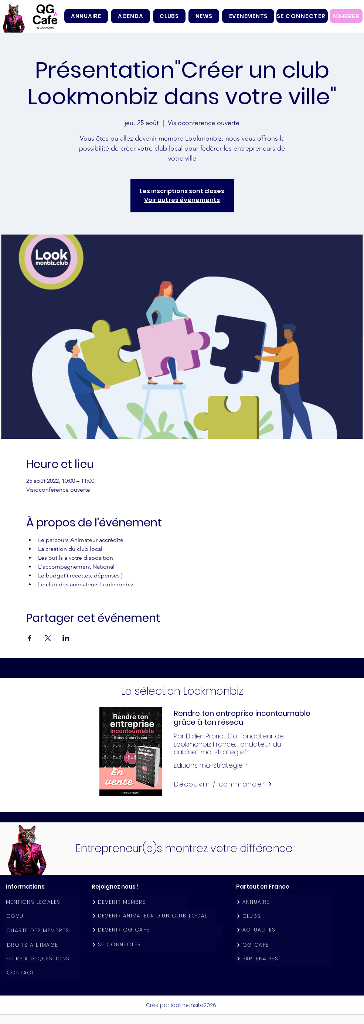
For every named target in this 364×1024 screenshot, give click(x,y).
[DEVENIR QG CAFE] (157, 930)
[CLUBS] (283, 916)
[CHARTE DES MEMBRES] (42, 930)
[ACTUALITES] (283, 930)
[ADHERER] (346, 16)
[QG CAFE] (283, 945)
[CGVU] (42, 916)
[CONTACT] (43, 973)
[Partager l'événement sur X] (47, 638)
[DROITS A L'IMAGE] (43, 945)
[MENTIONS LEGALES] (42, 902)
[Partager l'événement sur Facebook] (29, 638)
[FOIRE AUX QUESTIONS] (42, 959)
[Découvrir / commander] (223, 784)
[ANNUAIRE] (283, 902)
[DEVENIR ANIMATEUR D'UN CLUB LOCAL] (153, 916)
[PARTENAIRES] (283, 959)
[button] (169, 16)
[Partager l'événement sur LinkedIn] (65, 638)
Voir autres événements (182, 200)
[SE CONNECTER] (302, 16)
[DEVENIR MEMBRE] (139, 902)
